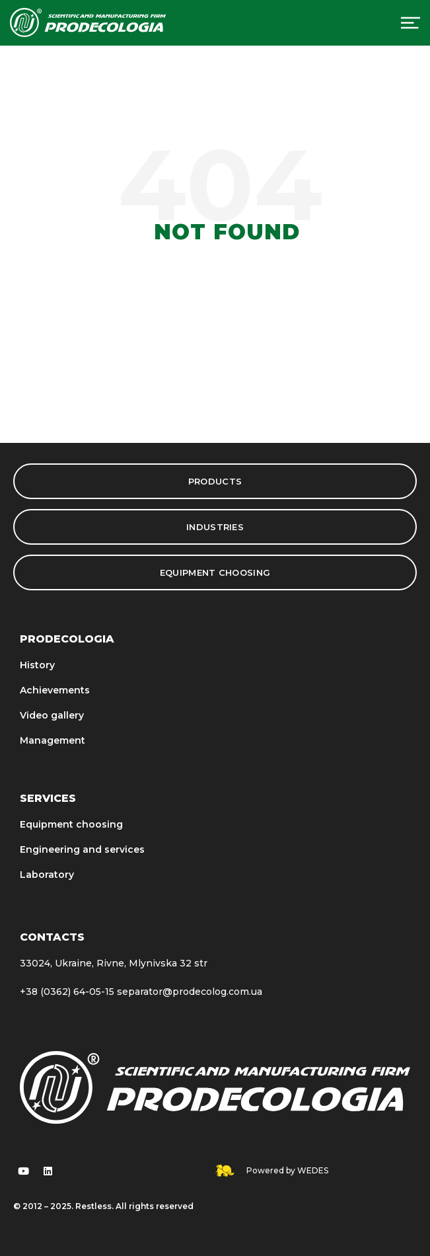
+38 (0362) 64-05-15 (67, 992)
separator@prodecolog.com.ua (189, 992)
